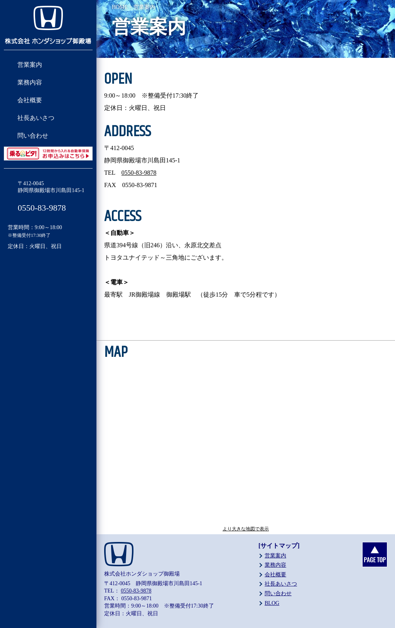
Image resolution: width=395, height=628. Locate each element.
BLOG (272, 603)
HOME (120, 7)
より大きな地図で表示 (246, 529)
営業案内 (29, 64)
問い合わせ (32, 135)
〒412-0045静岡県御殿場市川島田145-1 (51, 187)
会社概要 (29, 100)
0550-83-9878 (42, 208)
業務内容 (29, 82)
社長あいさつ (35, 118)
